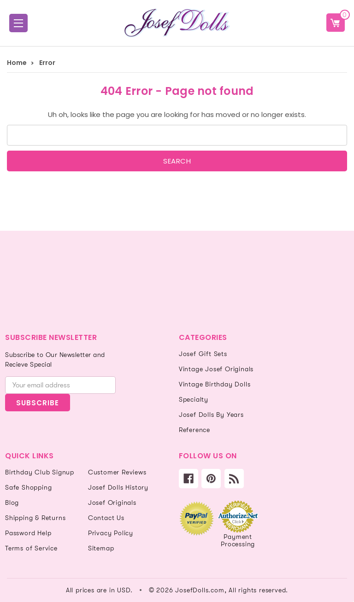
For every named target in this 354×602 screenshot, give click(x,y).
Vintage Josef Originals (216, 369)
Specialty (193, 399)
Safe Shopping (28, 487)
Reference (194, 429)
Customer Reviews (117, 472)
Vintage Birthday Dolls (215, 384)
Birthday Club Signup (39, 472)
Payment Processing (238, 540)
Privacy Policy (110, 533)
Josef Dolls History (118, 487)
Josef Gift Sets (203, 353)
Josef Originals (112, 502)
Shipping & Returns (35, 517)
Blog (12, 502)
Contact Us (106, 517)
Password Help (28, 533)
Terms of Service (31, 548)
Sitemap (101, 548)
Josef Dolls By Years (211, 414)
